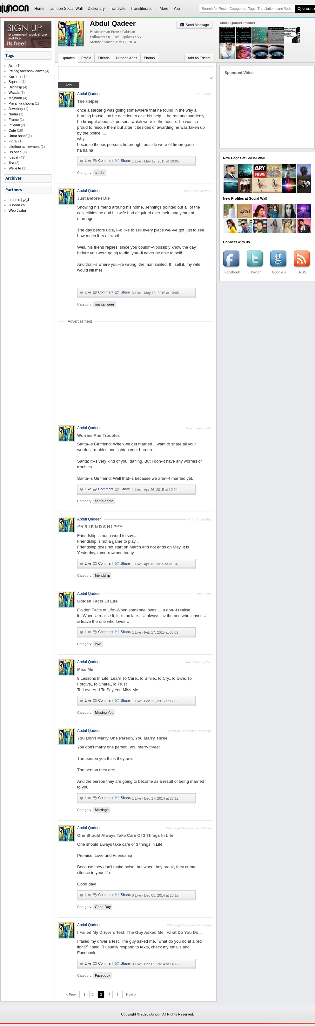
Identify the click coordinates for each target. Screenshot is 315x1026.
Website (15, 168)
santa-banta (104, 503)
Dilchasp (15, 87)
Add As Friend (199, 58)
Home (39, 8)
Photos (149, 58)
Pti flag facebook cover (26, 71)
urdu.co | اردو (19, 200)
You (176, 8)
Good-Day (103, 909)
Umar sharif (18, 136)
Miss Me (85, 671)
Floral (13, 141)
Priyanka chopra (21, 103)
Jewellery (16, 109)
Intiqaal (14, 125)
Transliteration (143, 8)
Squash (14, 82)
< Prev (71, 996)
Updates (68, 58)
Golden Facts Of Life (97, 603)
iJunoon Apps (126, 58)
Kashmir (15, 76)
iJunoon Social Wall (66, 8)
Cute (12, 130)
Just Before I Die (93, 200)
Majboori (15, 98)
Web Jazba (17, 210)
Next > (131, 996)
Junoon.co (17, 205)
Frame (14, 119)
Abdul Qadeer (89, 95)
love (98, 646)
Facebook (102, 977)
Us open (15, 152)
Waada (14, 92)
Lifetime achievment (24, 146)
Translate (118, 8)
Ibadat (13, 157)
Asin (12, 65)
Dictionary (96, 8)
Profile (86, 58)
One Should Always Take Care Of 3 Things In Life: (126, 837)
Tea (11, 163)
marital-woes (105, 306)
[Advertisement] (135, 374)
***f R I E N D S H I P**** (100, 528)
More (164, 8)
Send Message (197, 25)
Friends (104, 58)
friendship (102, 577)
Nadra (13, 114)
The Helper (87, 103)
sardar (100, 174)
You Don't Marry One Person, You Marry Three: (123, 740)
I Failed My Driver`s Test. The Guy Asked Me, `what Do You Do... (139, 934)
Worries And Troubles (98, 437)
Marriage (102, 812)
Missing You (104, 714)
